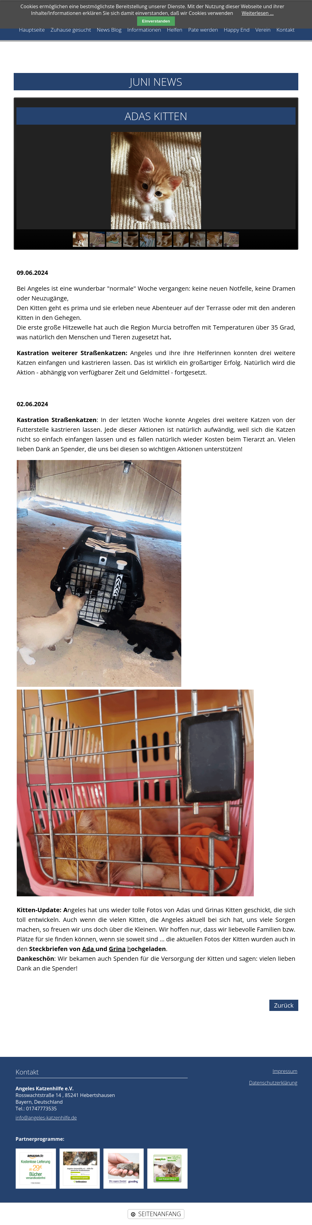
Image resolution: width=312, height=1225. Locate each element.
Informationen (144, 29)
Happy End (235, 29)
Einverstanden (156, 21)
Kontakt (284, 29)
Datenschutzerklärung (273, 1082)
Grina (117, 948)
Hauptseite (33, 29)
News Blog (110, 29)
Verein (261, 29)
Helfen (174, 29)
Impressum (285, 1071)
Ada (88, 948)
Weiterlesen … (258, 13)
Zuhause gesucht (72, 29)
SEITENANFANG (159, 1213)
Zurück (283, 1005)
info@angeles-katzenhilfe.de (46, 1117)
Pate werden (202, 29)
